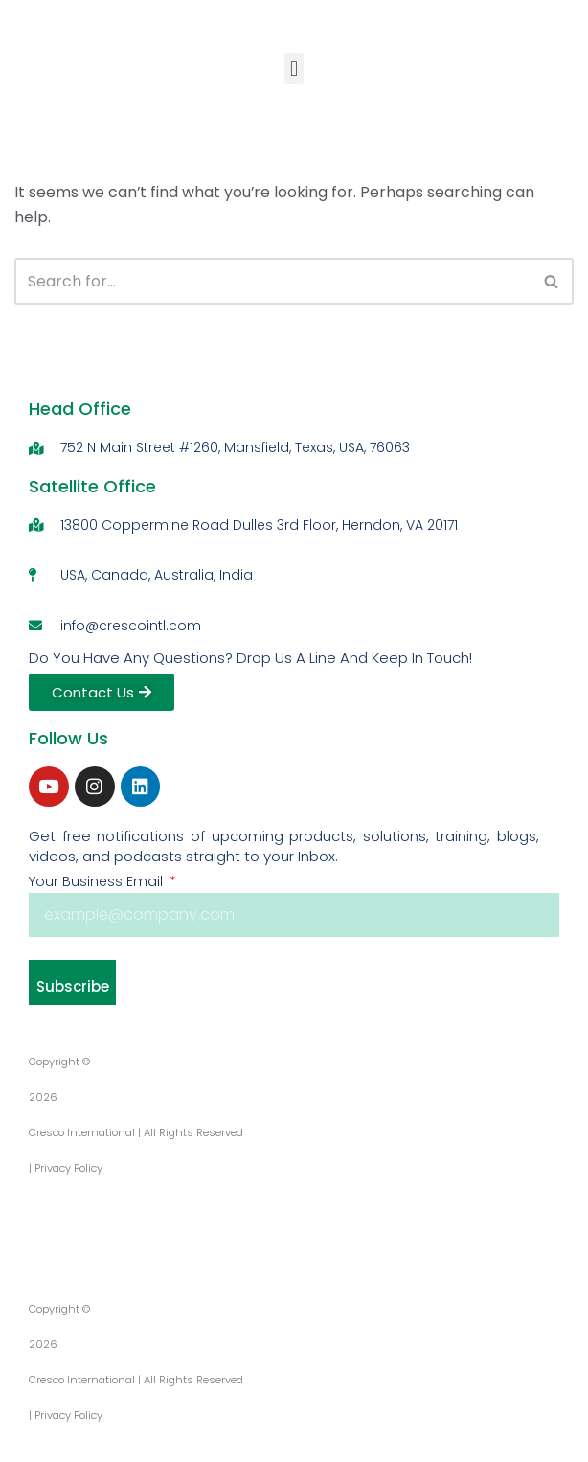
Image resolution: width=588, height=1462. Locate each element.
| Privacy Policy (65, 1168)
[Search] (272, 282)
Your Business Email (98, 881)
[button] (293, 69)
